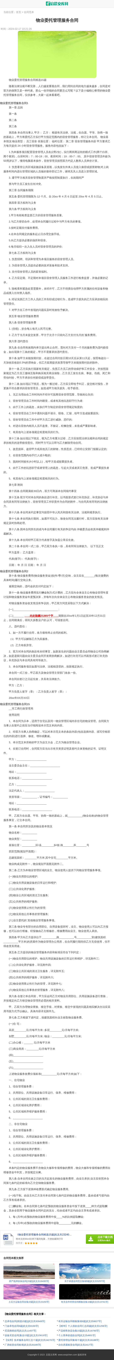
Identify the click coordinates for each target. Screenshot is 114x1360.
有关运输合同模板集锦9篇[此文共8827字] (80, 1321)
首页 (18, 12)
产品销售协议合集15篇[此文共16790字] (79, 1330)
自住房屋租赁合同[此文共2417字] (75, 1344)
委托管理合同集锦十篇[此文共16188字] (78, 1340)
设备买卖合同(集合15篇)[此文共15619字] (26, 1335)
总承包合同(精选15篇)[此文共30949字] (25, 1321)
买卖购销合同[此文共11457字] (20, 1330)
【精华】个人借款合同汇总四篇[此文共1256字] (82, 1326)
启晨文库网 (51, 1354)
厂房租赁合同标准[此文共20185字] (23, 1344)
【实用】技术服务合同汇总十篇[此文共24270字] (30, 1340)
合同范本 (29, 12)
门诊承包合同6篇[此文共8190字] (22, 1326)
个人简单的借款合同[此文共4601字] (77, 1335)
